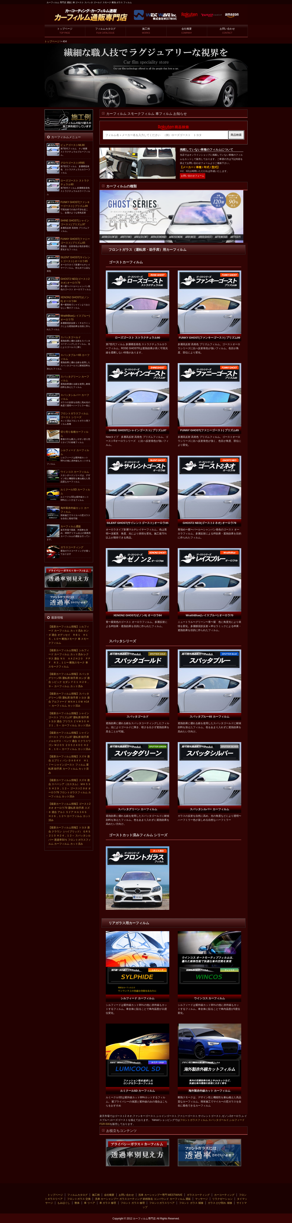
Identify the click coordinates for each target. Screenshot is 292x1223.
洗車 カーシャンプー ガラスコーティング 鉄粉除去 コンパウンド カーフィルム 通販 (143, 1198)
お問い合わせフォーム (192, 175)
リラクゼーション (222, 1198)
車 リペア (89, 1202)
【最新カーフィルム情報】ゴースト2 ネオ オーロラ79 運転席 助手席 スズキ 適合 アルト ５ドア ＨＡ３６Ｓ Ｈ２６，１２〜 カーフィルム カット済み (69, 812)
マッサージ (201, 1198)
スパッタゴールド (71, 337)
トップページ (64, 30)
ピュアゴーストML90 (73, 145)
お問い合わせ (227, 30)
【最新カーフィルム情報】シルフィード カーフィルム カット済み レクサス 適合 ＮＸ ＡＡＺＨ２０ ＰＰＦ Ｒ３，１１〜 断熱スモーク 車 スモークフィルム (69, 658)
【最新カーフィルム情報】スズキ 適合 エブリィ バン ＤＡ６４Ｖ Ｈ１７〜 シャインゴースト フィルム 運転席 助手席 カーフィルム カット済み (69, 764)
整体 (77, 1202)
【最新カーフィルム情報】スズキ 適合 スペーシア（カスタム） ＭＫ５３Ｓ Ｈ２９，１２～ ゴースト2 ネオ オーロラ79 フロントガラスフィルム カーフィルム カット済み (69, 788)
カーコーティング (224, 1194)
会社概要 (186, 30)
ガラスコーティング (72, 547)
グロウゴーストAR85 (73, 162)
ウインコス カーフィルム (75, 471)
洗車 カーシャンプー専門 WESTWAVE (160, 1194)
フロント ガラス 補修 (191, 1202)
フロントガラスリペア (162, 1202)
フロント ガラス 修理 (133, 1202)
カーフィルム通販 (71, 526)
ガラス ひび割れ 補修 (220, 1202)
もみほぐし (63, 1202)
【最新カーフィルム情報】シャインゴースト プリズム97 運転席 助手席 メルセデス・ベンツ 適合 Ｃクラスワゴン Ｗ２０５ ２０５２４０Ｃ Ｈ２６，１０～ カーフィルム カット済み (69, 741)
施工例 (146, 30)
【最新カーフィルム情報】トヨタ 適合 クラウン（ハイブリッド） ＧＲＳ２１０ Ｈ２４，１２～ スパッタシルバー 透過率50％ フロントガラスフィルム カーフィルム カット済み (69, 835)
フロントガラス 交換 (79, 1198)
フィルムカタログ (105, 30)
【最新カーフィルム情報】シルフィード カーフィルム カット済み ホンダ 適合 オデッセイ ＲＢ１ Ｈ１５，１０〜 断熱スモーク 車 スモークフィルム (68, 634)
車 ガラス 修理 (107, 1202)
